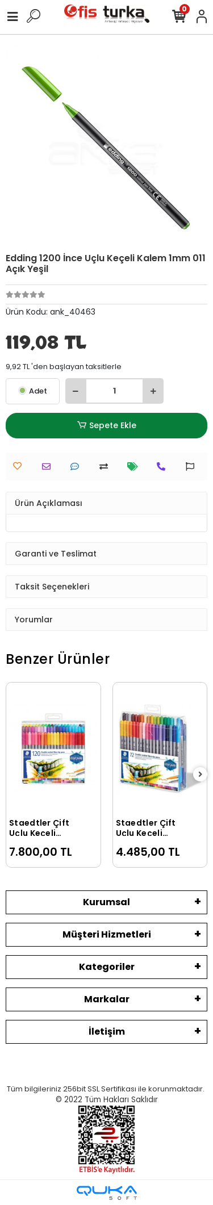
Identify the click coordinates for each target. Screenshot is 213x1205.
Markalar (107, 999)
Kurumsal (106, 902)
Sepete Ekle (106, 426)
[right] (200, 774)
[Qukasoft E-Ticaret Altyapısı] (107, 1193)
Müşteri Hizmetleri (106, 934)
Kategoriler (107, 966)
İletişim (107, 1031)
